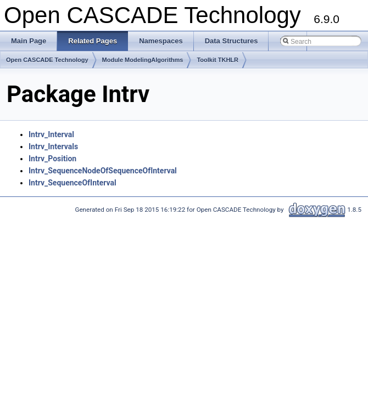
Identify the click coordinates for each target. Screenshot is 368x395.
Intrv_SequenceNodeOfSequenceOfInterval (103, 170)
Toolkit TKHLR (217, 60)
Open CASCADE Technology (47, 60)
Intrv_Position (52, 158)
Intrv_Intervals (53, 146)
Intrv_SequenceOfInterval (72, 182)
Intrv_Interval (51, 134)
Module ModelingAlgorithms (142, 60)
